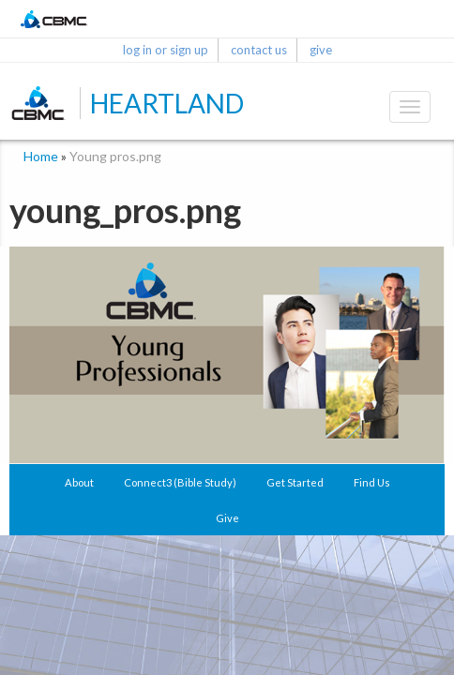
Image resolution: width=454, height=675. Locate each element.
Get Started (295, 482)
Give (227, 518)
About (79, 482)
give (321, 49)
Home (40, 156)
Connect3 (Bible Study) (180, 482)
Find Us (372, 482)
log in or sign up (165, 49)
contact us (259, 49)
